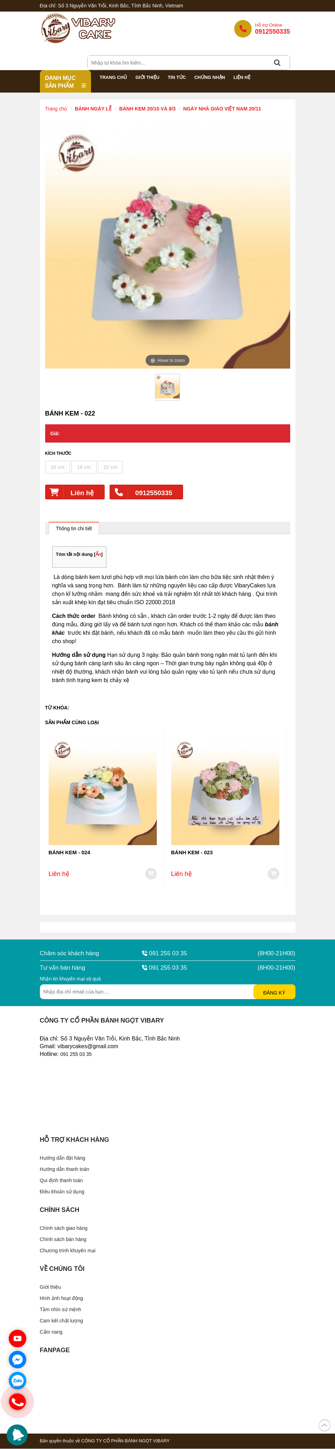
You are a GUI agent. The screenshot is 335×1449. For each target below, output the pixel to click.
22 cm (111, 467)
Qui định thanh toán (61, 1181)
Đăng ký (274, 993)
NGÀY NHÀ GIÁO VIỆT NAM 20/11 (222, 109)
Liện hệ (241, 77)
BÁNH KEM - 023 (192, 853)
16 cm (58, 467)
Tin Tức (177, 77)
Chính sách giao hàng (64, 1228)
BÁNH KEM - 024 (69, 853)
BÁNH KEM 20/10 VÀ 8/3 (147, 109)
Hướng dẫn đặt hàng (62, 1158)
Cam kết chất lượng (61, 1321)
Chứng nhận (209, 77)
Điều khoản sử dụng (62, 1192)
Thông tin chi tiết (74, 529)
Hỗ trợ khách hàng (74, 1140)
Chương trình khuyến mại (68, 1251)
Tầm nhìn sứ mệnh (60, 1310)
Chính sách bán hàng (63, 1239)
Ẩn (98, 554)
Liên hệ (70, 492)
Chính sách (59, 1210)
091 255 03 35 (164, 953)
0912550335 (141, 492)
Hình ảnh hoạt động (61, 1298)
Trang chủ (113, 77)
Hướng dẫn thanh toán (64, 1169)
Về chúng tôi (62, 1269)
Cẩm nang (51, 1332)
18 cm (84, 467)
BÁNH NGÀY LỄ (93, 109)
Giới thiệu (147, 77)
